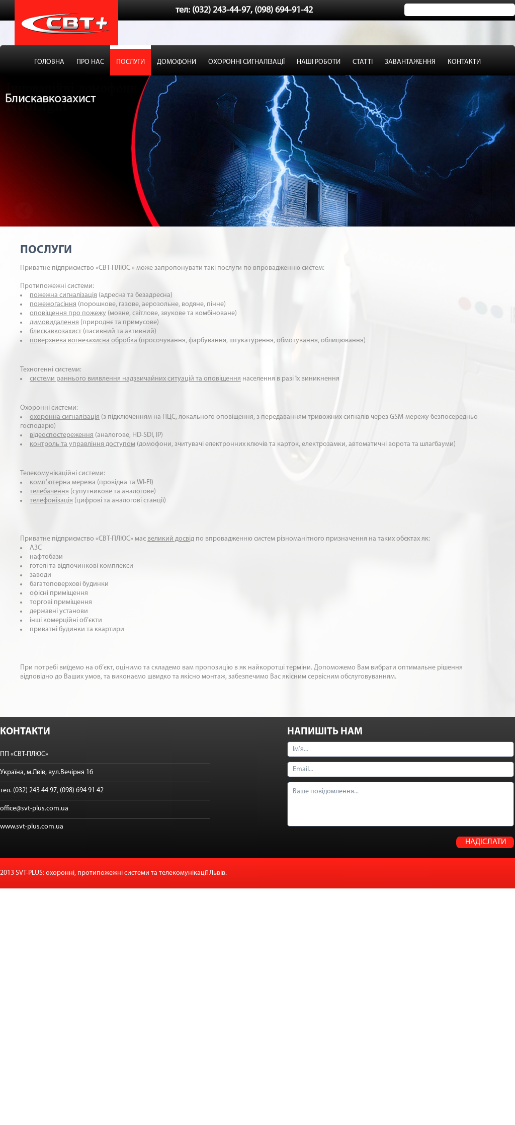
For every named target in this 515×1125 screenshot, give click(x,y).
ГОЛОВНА (49, 62)
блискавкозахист (55, 331)
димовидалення (54, 322)
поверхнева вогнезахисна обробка (83, 340)
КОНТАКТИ (464, 62)
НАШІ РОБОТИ (318, 62)
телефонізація (51, 500)
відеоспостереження (62, 435)
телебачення (49, 491)
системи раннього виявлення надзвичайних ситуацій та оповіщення (135, 379)
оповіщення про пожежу (68, 313)
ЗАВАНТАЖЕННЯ (410, 62)
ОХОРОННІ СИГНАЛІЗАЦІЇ (246, 62)
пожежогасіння (53, 304)
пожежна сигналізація (63, 295)
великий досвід (170, 539)
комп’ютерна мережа (63, 482)
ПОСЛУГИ (130, 62)
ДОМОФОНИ (176, 62)
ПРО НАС (90, 62)
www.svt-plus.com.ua (31, 827)
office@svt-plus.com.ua (34, 808)
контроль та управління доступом (82, 444)
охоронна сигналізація (65, 417)
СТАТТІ (363, 62)
